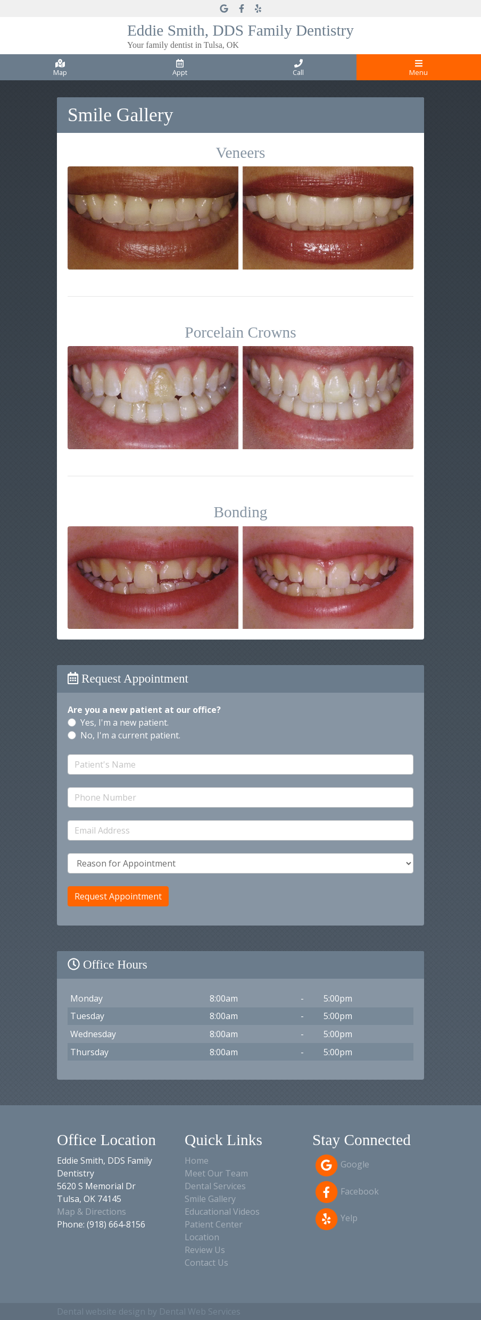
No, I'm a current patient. (130, 735)
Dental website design (101, 1311)
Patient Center (214, 1224)
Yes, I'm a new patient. (124, 722)
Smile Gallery (210, 1199)
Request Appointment (118, 896)
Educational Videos (222, 1211)
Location (202, 1237)
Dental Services (215, 1186)
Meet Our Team (216, 1173)
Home (197, 1160)
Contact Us (206, 1262)
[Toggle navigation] (418, 67)
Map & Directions (91, 1211)
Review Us (205, 1250)
